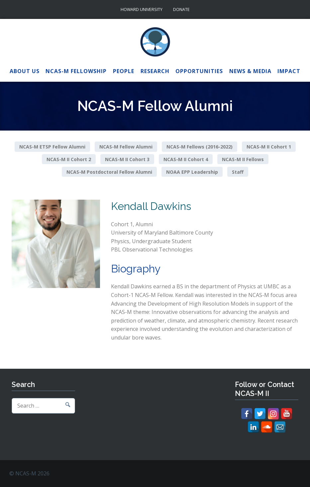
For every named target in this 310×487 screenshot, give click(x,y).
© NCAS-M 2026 (29, 473)
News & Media (250, 71)
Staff (238, 171)
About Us (25, 71)
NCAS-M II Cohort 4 (185, 159)
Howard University (141, 9)
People (123, 71)
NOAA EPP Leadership (192, 171)
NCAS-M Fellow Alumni (126, 147)
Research (155, 71)
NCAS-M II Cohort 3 (127, 159)
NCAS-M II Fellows (243, 159)
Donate (181, 9)
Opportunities (199, 71)
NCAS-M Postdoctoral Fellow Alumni (109, 171)
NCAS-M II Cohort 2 (69, 159)
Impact (288, 71)
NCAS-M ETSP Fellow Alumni (52, 147)
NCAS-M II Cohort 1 (269, 147)
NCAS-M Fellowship (76, 71)
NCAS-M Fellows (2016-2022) (199, 147)
